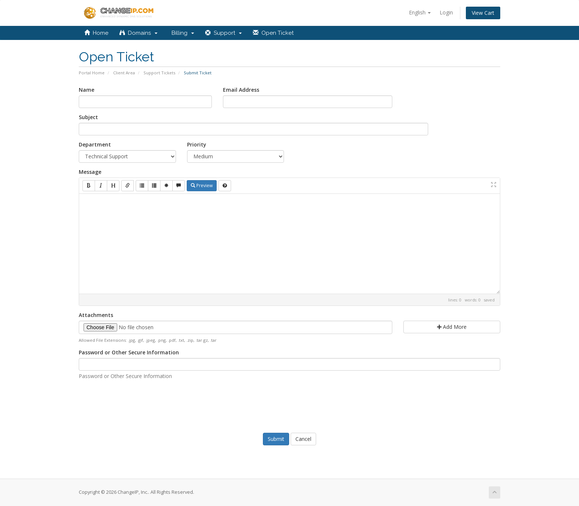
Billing (181, 33)
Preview (202, 185)
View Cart (483, 12)
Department (95, 144)
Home (96, 33)
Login (446, 12)
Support (223, 33)
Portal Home (92, 72)
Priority (196, 144)
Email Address (241, 89)
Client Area (124, 72)
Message (90, 171)
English (420, 12)
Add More (452, 326)
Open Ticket (273, 33)
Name (86, 89)
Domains (138, 33)
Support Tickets (159, 72)
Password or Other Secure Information (129, 352)
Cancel (303, 438)
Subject (88, 117)
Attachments (96, 314)
